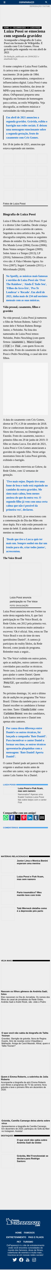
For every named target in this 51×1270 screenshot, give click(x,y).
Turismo (28, 1242)
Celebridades (19, 28)
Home (6, 28)
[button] (5, 2)
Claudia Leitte (28, 709)
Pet (19, 1242)
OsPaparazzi (26, 2)
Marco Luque (34, 341)
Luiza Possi (35, 28)
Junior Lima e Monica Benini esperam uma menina (32, 862)
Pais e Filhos (36, 1237)
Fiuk (17, 345)
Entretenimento (16, 1237)
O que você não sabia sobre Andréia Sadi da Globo (32, 1141)
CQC (7, 345)
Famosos (29, 1233)
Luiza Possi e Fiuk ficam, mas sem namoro (30, 878)
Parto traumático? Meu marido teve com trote (29, 893)
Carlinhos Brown (13, 713)
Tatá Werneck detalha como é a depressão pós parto (32, 909)
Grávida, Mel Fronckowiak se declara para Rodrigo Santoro (32, 1159)
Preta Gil (9, 682)
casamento (17, 341)
